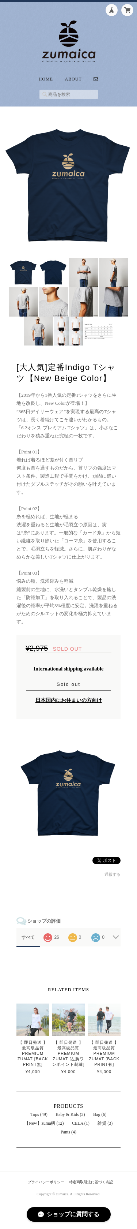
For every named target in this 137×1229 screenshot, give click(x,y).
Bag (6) (99, 1114)
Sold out (68, 684)
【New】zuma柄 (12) (44, 1123)
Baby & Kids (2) (70, 1114)
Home (46, 79)
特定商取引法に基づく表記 (91, 1182)
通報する (112, 874)
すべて (28, 937)
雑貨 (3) (105, 1123)
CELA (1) (81, 1123)
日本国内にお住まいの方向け (68, 700)
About (73, 79)
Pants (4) (68, 1132)
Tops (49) (39, 1114)
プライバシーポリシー (46, 1182)
